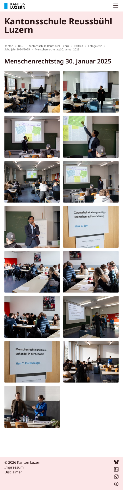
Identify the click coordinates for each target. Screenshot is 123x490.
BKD (20, 46)
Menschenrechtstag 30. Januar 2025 (57, 49)
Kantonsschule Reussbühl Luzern (49, 46)
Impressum (14, 467)
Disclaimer (13, 472)
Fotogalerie (95, 46)
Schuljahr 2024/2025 (17, 49)
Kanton (8, 46)
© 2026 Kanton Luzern (23, 462)
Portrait (78, 46)
